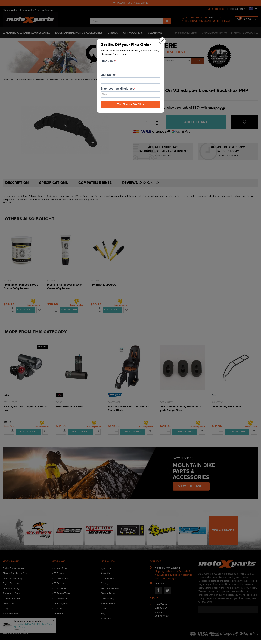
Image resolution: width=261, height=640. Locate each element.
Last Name (108, 74)
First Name (108, 60)
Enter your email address (117, 88)
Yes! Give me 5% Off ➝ (130, 104)
